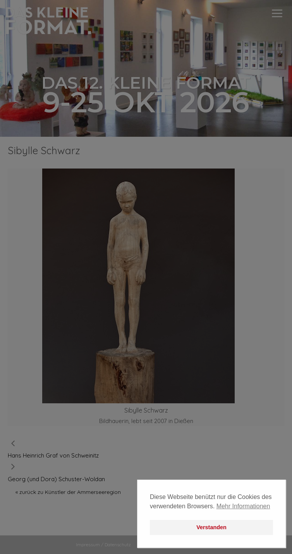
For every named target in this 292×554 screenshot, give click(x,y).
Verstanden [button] (211, 527)
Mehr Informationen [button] (243, 506)
